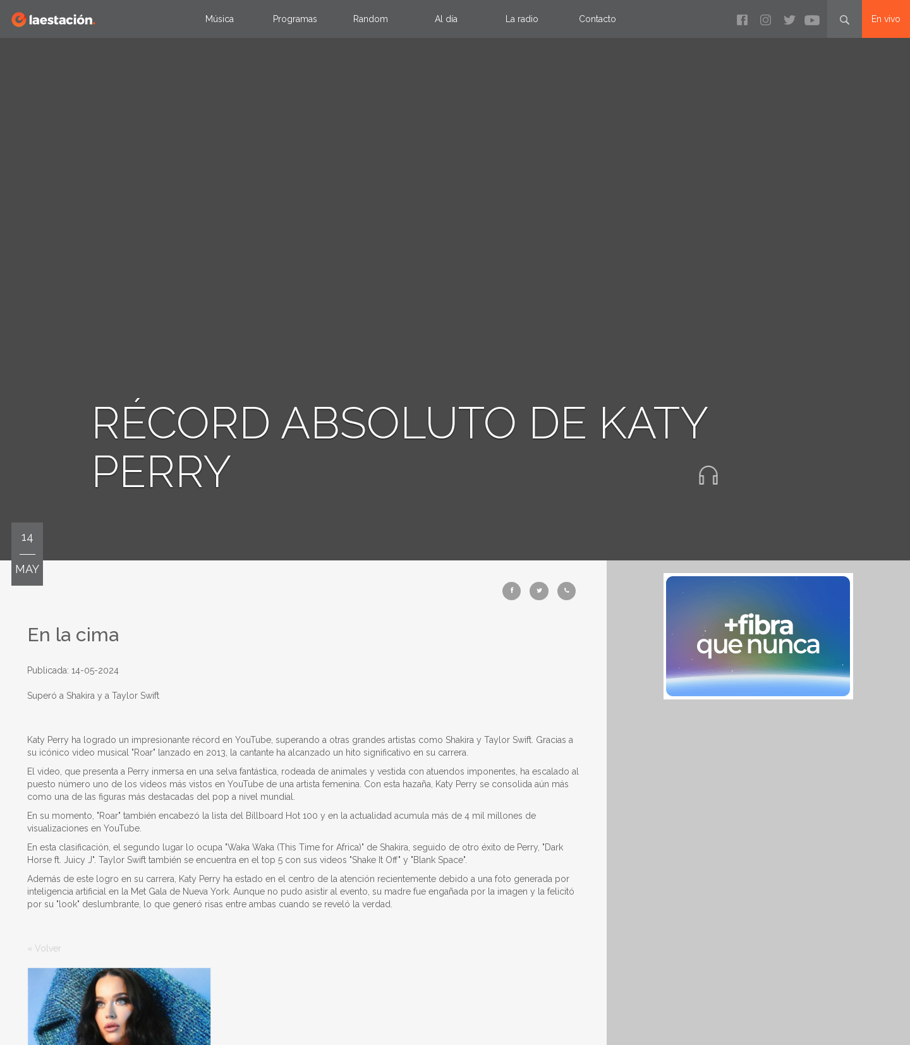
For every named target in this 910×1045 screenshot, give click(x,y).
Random (370, 19)
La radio (522, 19)
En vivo (886, 19)
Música (219, 19)
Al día (446, 19)
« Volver (44, 948)
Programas (295, 19)
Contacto (597, 19)
